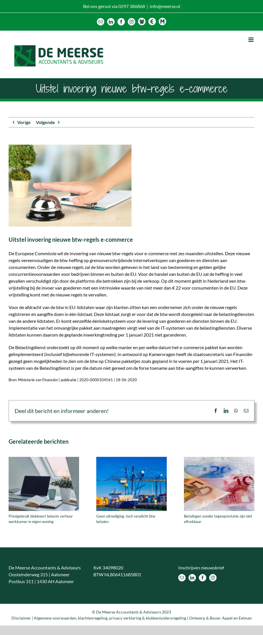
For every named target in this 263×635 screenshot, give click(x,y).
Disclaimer (21, 618)
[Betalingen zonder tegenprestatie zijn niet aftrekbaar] (219, 459)
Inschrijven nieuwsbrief (201, 567)
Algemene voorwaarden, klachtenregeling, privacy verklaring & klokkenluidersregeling (110, 618)
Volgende (45, 122)
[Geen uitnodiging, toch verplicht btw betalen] (131, 459)
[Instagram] (213, 577)
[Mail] (182, 577)
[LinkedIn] (192, 577)
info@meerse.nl (165, 6)
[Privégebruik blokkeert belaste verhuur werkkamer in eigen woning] (44, 459)
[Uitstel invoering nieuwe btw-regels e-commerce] (131, 186)
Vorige (24, 122)
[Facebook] (202, 577)
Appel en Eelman (237, 618)
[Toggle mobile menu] (251, 40)
